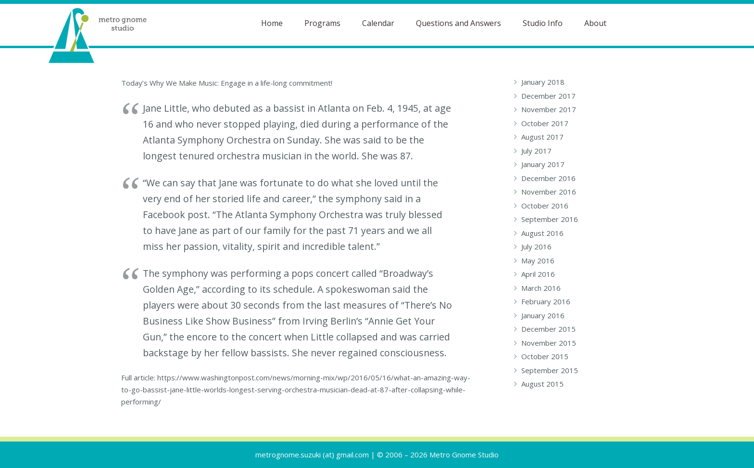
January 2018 (543, 82)
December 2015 (548, 329)
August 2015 (542, 384)
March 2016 (541, 288)
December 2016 (548, 178)
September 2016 (549, 219)
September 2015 (549, 370)
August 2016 (542, 233)
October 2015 (544, 356)
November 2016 (548, 191)
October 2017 (544, 123)
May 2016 (537, 260)
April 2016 (538, 274)
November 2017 (548, 109)
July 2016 (536, 246)
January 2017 (543, 164)
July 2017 (536, 151)
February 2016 (545, 301)
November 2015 (548, 343)
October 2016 (544, 205)
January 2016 (543, 315)
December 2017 (548, 96)
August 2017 (542, 137)
